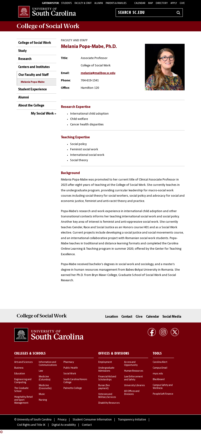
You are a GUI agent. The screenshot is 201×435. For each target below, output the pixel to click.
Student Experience (32, 89)
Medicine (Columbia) (44, 378)
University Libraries (134, 385)
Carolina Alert (160, 362)
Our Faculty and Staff (33, 75)
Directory (162, 3)
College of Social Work (34, 43)
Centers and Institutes (34, 67)
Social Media (171, 317)
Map (150, 3)
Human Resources (133, 371)
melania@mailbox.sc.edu (98, 73)
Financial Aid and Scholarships (107, 378)
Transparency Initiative (132, 419)
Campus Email (160, 368)
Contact (126, 317)
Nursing (43, 400)
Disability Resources (109, 403)
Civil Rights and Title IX (31, 425)
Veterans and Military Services (107, 396)
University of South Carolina (34, 419)
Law (41, 371)
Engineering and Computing (22, 381)
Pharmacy (68, 362)
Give (182, 3)
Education (19, 374)
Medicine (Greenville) (45, 387)
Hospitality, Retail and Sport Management (23, 400)
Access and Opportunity (131, 364)
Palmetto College (72, 388)
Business (18, 368)
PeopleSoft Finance (163, 394)
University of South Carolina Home (47, 12)
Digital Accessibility (64, 425)
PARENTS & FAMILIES (116, 3)
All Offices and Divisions (131, 393)
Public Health (70, 368)
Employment (105, 362)
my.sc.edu (158, 374)
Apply (174, 3)
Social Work (69, 374)
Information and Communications (48, 364)
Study (22, 51)
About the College (31, 105)
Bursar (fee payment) (104, 387)
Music (42, 394)
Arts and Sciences (23, 362)
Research (24, 59)
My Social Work (42, 113)
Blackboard (159, 379)
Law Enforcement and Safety (133, 378)
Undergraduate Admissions (106, 369)
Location (111, 317)
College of (48, 26)
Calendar (139, 3)
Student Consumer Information (92, 419)
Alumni (23, 97)
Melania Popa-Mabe (33, 82)
